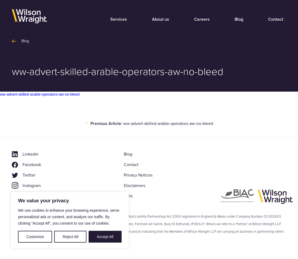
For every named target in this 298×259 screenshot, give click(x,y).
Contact (275, 19)
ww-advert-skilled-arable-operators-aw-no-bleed (39, 94)
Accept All (105, 237)
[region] (70, 220)
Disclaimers (134, 185)
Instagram (32, 185)
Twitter (29, 175)
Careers (202, 19)
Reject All (70, 237)
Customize (35, 237)
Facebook (32, 164)
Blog (239, 19)
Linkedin (31, 154)
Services (118, 19)
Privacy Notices (138, 175)
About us (160, 19)
